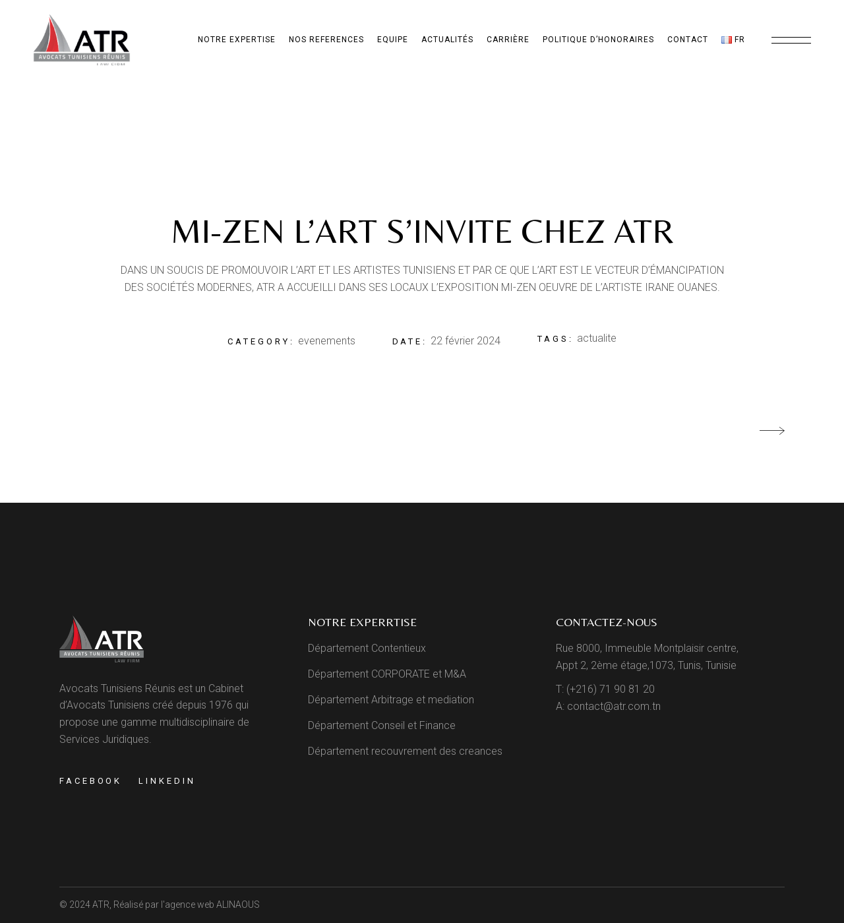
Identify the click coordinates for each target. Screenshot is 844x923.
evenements (326, 340)
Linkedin (166, 781)
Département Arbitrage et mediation (391, 699)
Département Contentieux (367, 648)
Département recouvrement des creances (405, 751)
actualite (597, 338)
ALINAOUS (238, 904)
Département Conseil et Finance (382, 725)
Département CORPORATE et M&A (387, 674)
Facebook (90, 781)
